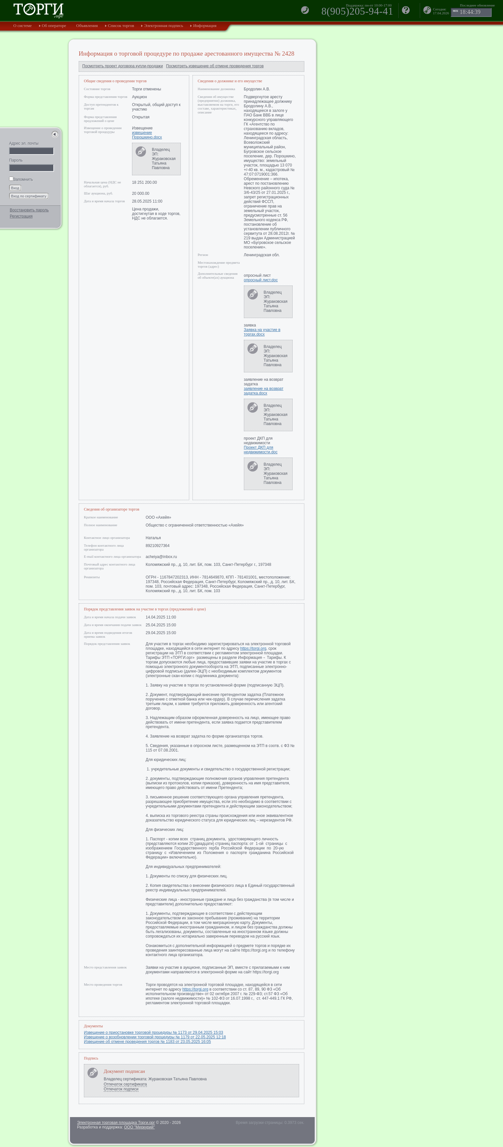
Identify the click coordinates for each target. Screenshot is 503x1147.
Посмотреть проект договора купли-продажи (122, 66)
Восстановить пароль (29, 210)
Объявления (87, 25)
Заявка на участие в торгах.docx (262, 332)
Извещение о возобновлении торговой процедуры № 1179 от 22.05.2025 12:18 (155, 1037)
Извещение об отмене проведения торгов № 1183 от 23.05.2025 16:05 (147, 1041)
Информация (204, 25)
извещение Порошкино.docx (147, 135)
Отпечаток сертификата (125, 1084)
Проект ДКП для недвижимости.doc (261, 449)
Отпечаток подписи (121, 1089)
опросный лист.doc (261, 280)
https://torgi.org (253, 648)
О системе (22, 25)
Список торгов (121, 25)
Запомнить (21, 179)
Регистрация (21, 216)
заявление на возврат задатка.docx (264, 390)
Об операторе (54, 25)
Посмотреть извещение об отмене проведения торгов (215, 66)
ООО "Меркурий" (139, 1127)
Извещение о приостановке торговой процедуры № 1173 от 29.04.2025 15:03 (153, 1032)
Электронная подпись (163, 25)
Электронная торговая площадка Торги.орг (116, 1122)
